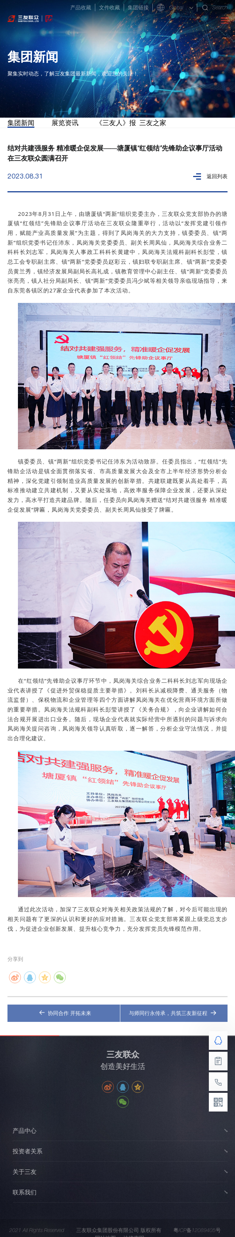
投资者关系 (33, 1151)
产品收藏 (80, 7)
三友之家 (152, 123)
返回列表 (210, 176)
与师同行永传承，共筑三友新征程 (172, 1018)
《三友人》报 (116, 123)
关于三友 (30, 1171)
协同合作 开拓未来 (65, 1018)
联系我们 (30, 1192)
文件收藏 (109, 7)
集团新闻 (20, 123)
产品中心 (30, 1130)
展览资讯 (65, 123)
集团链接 (138, 7)
